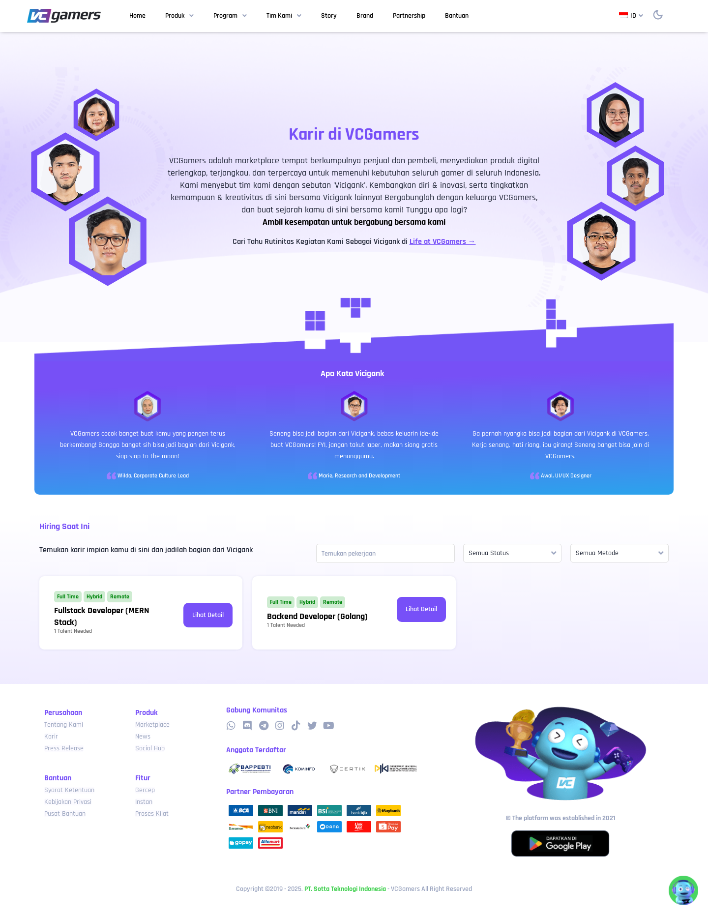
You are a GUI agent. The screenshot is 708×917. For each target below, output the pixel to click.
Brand (364, 15)
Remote (119, 596)
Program (230, 16)
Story (329, 15)
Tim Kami (283, 16)
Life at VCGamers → (443, 242)
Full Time (68, 596)
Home (137, 15)
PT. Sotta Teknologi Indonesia (345, 889)
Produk (179, 16)
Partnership (409, 15)
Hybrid (94, 596)
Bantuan (457, 15)
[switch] (658, 15)
